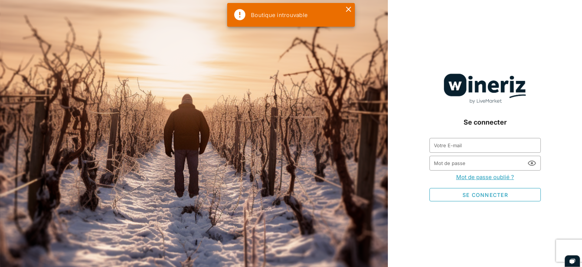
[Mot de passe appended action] (531, 163)
